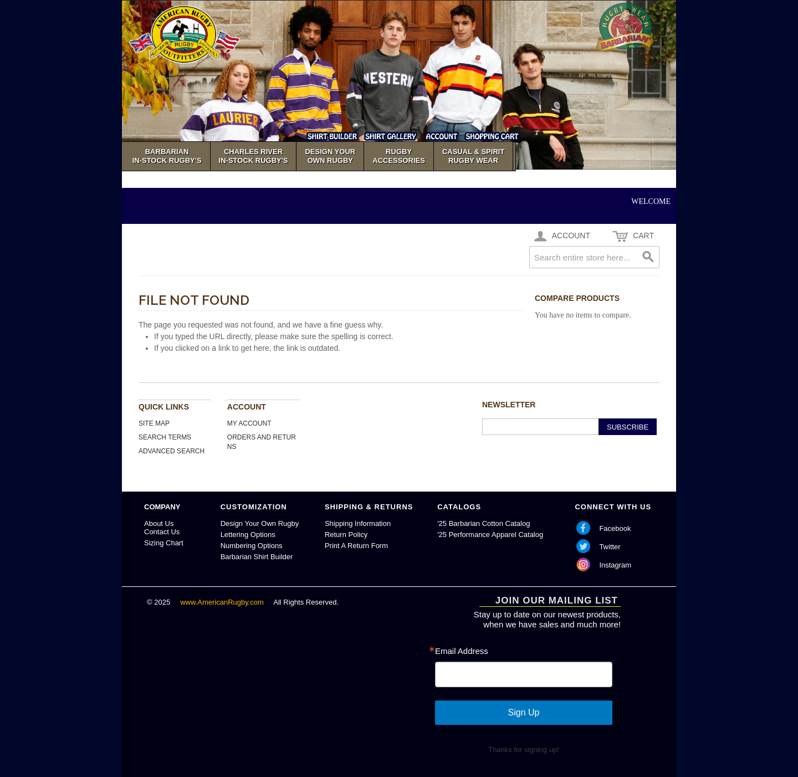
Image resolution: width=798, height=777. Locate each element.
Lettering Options (248, 534)
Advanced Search (171, 451)
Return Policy (346, 534)
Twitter (609, 547)
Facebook (615, 528)
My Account (249, 423)
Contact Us (162, 532)
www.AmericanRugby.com (222, 602)
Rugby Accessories (398, 156)
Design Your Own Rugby (260, 523)
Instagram (615, 565)
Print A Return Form (356, 545)
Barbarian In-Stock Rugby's (167, 156)
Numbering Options (252, 545)
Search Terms (165, 437)
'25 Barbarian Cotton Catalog (483, 523)
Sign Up (524, 712)
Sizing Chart (163, 543)
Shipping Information (358, 523)
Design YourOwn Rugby (330, 156)
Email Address (461, 651)
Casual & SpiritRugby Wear (473, 156)
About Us (158, 523)
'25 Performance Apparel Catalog (490, 534)
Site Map (154, 423)
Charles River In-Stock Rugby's (253, 156)
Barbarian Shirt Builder (257, 557)
